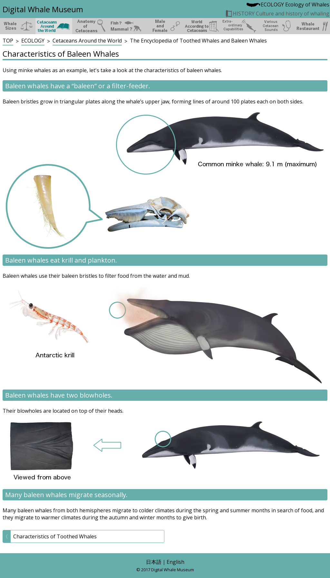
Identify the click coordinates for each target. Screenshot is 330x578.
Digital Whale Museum (43, 9)
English (175, 561)
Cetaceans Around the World (87, 40)
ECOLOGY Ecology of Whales (287, 4)
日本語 (153, 561)
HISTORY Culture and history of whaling (277, 13)
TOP (8, 40)
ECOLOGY (32, 40)
